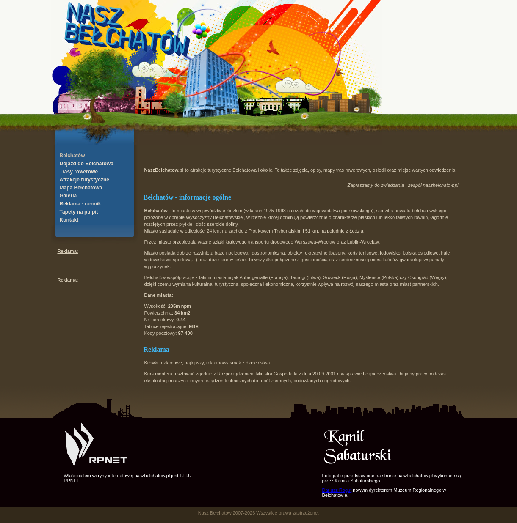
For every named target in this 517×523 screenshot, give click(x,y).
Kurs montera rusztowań (169, 373)
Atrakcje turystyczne (84, 180)
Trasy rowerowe (79, 172)
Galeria (68, 196)
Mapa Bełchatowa (81, 188)
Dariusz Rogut (337, 490)
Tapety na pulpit (79, 212)
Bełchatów (72, 156)
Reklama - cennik (80, 204)
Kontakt (69, 220)
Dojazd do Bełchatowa (86, 164)
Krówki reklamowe (163, 362)
